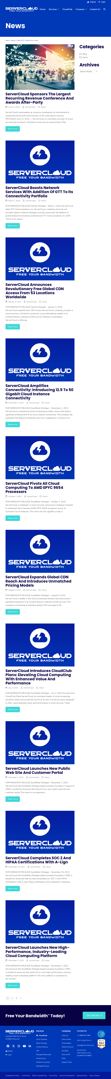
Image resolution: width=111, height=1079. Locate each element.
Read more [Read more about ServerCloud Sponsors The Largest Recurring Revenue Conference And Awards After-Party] (13, 128)
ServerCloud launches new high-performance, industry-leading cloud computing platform (37, 951)
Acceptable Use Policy (12, 1075)
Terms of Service (94, 1075)
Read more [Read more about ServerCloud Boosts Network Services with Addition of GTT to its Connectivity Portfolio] (13, 225)
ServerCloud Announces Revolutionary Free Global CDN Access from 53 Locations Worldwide (35, 291)
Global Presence (67, 1047)
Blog (85, 54)
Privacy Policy (53, 1075)
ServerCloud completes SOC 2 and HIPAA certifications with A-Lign (38, 860)
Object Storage (41, 1043)
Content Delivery (42, 1047)
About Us (65, 1035)
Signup (93, 2)
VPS (37, 1051)
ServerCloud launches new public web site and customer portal (38, 770)
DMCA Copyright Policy (39, 1075)
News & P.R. (66, 1054)
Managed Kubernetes (43, 1054)
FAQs (64, 1058)
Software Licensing (43, 1062)
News (43, 107)
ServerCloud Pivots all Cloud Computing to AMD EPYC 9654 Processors (34, 487)
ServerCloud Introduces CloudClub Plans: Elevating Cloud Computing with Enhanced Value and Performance (39, 677)
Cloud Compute (41, 1039)
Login (103, 2)
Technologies (66, 1043)
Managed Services (42, 1066)
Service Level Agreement (67, 1075)
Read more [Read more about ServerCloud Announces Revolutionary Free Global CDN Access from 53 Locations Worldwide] (13, 326)
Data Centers (66, 1039)
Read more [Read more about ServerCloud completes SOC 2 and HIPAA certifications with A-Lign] (13, 888)
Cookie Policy (26, 1075)
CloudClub (41, 1035)
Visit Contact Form (84, 1040)
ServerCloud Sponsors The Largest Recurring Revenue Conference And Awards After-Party (40, 98)
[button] (104, 9)
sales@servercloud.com (85, 1045)
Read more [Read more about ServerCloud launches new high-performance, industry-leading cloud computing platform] (13, 985)
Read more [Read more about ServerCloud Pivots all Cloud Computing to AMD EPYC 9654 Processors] (13, 518)
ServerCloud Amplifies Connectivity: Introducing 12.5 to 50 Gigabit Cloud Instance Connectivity (39, 392)
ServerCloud (30, 107)
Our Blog (65, 1051)
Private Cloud (41, 1058)
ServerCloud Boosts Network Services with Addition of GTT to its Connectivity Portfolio (39, 192)
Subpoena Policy (82, 1075)
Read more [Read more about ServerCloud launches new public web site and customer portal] (13, 799)
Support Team (67, 1062)
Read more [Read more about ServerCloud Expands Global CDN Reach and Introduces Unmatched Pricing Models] (13, 611)
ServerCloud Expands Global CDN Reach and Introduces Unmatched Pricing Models (38, 581)
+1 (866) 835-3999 (83, 1035)
